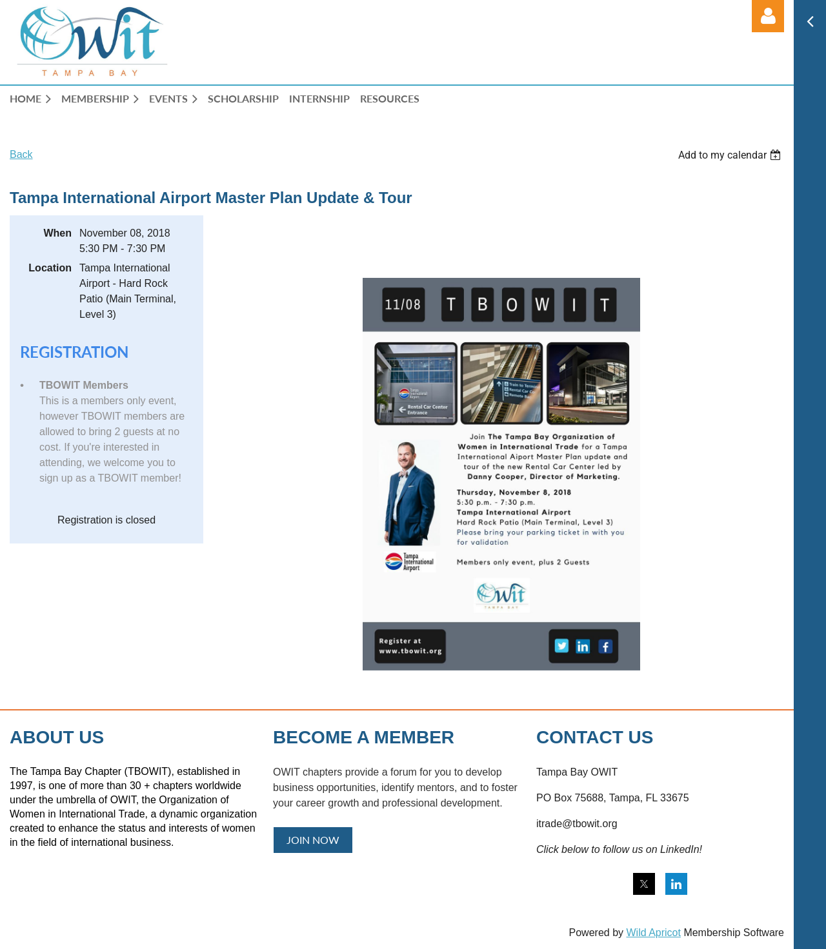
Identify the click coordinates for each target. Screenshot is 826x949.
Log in (768, 16)
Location (50, 267)
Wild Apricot (653, 932)
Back (21, 154)
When (57, 233)
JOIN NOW (313, 840)
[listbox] (731, 155)
